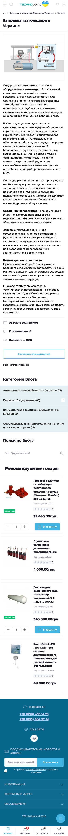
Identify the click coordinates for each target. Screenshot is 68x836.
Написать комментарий (34, 354)
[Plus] (24, 526)
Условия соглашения (36, 769)
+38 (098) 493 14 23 (34, 714)
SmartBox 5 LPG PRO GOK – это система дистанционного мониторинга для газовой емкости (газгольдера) (45, 654)
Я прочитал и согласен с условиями (36, 770)
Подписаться (50, 762)
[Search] (11, 4)
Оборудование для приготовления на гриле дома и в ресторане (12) (33, 425)
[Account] (64, 4)
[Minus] (8, 526)
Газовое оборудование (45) (21, 400)
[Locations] (57, 4)
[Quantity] (16, 526)
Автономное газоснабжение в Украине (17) (32, 390)
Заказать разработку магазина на (34, 819)
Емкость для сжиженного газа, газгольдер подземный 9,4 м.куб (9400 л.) (45, 594)
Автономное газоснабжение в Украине (31, 13)
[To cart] (47, 526)
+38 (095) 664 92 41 (34, 719)
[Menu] (5, 4)
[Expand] (63, 400)
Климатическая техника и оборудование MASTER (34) (31, 411)
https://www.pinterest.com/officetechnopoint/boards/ (34, 738)
